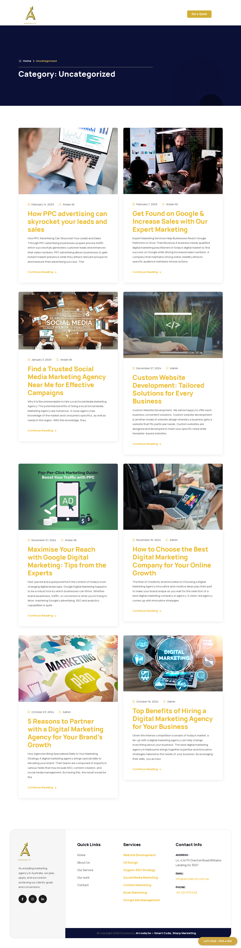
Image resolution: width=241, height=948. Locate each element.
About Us (105, 15)
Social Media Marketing (140, 878)
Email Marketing (135, 893)
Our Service (85, 15)
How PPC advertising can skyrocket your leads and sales (67, 221)
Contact (145, 15)
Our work (121, 15)
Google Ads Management (141, 900)
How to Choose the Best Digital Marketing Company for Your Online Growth (171, 561)
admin (172, 368)
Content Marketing (137, 885)
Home (70, 15)
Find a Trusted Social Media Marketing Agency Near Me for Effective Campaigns (67, 380)
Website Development (139, 855)
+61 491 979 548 (186, 893)
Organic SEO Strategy (139, 870)
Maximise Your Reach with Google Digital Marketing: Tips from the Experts (67, 561)
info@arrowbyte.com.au (192, 879)
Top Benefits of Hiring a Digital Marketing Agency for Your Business (172, 718)
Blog (133, 15)
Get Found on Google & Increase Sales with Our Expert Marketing (170, 221)
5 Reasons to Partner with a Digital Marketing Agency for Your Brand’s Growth (66, 733)
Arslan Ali (66, 204)
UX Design (130, 863)
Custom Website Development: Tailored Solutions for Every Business (168, 389)
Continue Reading (42, 272)
